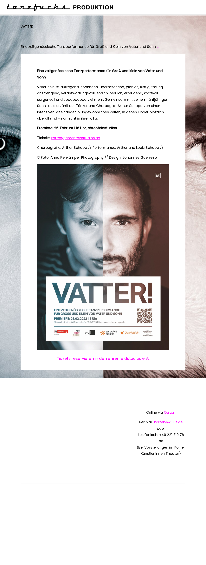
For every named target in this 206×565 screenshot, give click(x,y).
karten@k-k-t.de (168, 422)
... (157, 46)
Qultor (170, 412)
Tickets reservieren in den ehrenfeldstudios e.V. (103, 358)
